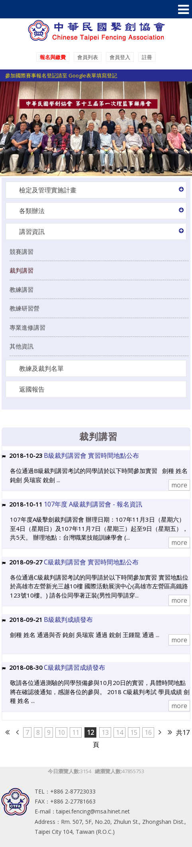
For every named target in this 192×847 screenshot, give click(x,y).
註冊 (147, 57)
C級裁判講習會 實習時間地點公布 (91, 562)
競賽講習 (21, 251)
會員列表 (87, 57)
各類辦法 (32, 210)
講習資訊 (32, 231)
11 (75, 732)
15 (133, 732)
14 (119, 732)
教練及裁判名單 (41, 368)
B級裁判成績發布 (68, 619)
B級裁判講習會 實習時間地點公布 (91, 455)
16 (148, 732)
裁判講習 (21, 270)
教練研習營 (24, 308)
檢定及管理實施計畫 (47, 190)
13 (105, 732)
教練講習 (21, 289)
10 (61, 732)
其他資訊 (21, 346)
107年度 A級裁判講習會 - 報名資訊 (93, 504)
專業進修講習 (27, 327)
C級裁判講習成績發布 (74, 667)
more (179, 485)
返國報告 (32, 389)
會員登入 (120, 57)
